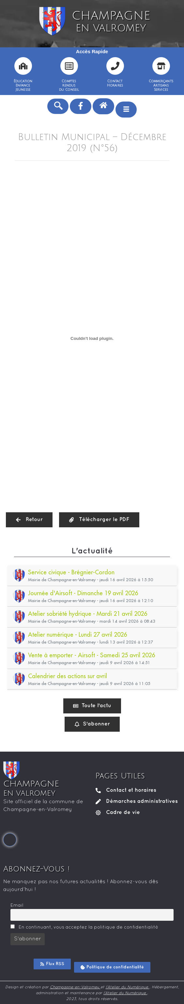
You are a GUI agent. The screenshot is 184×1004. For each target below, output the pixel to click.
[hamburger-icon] (126, 110)
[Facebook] (9, 839)
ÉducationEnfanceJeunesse (23, 85)
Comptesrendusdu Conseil (69, 85)
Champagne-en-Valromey (75, 987)
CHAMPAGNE (111, 21)
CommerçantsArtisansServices (161, 85)
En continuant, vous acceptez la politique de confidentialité (84, 927)
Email (16, 905)
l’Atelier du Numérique (127, 987)
